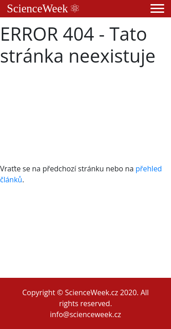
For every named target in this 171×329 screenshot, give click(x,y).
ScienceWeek (43, 8)
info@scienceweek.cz (85, 314)
